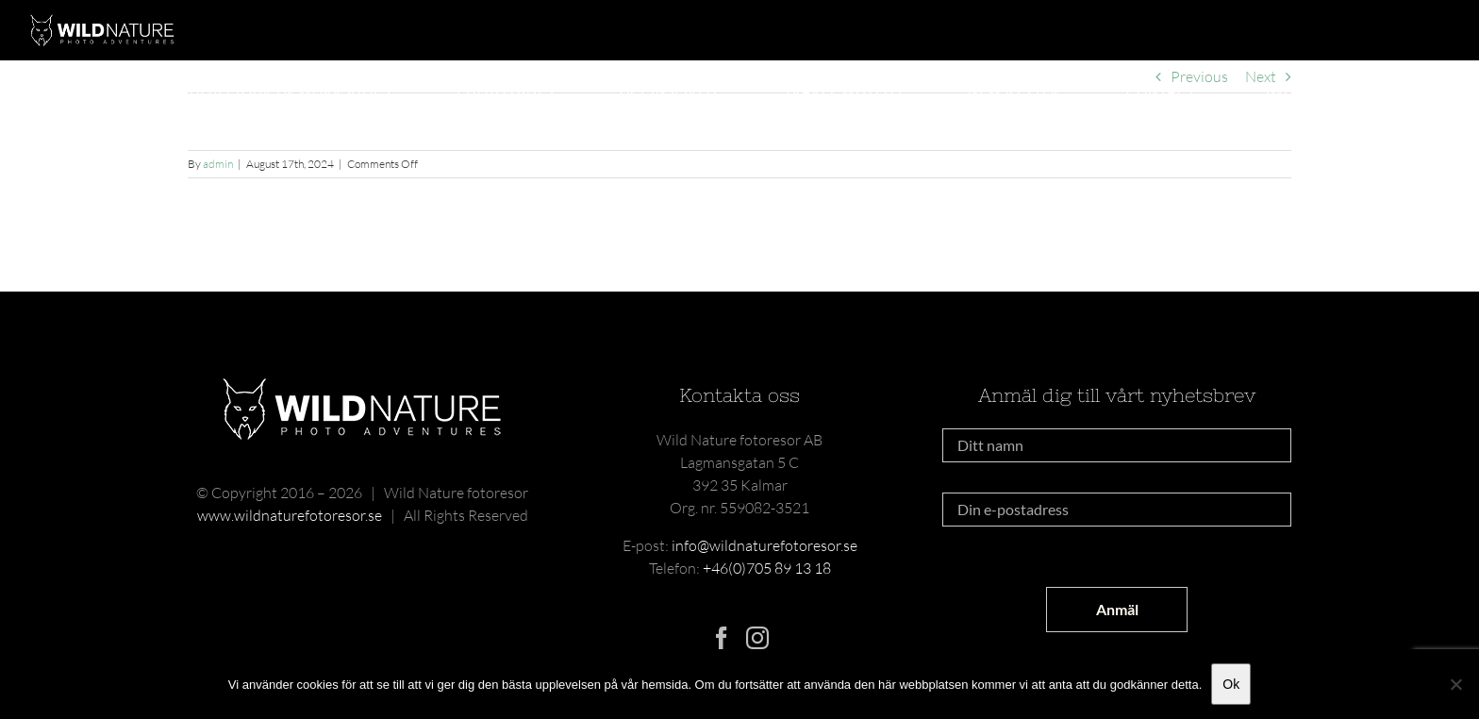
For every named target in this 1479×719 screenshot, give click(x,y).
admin (218, 164)
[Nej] (1455, 684)
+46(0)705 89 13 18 (767, 568)
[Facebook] (721, 638)
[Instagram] (757, 638)
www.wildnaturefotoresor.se (289, 515)
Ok (1230, 684)
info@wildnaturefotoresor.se (764, 545)
